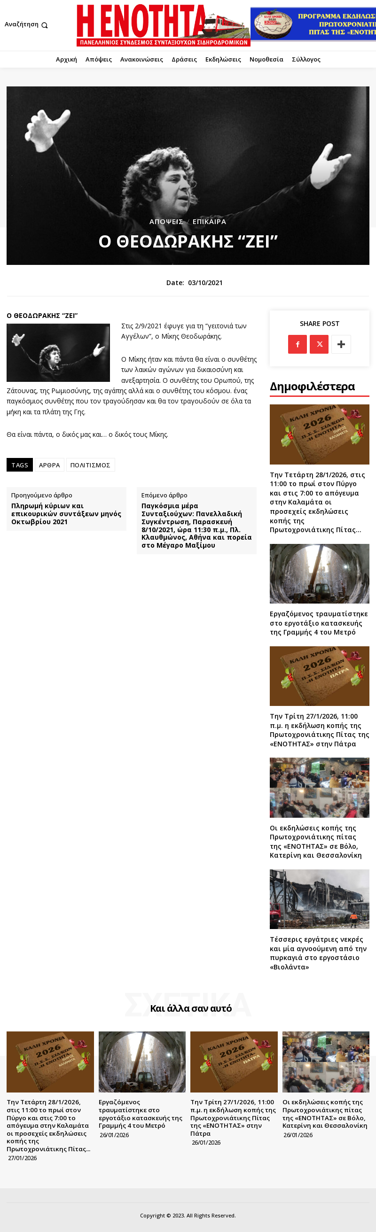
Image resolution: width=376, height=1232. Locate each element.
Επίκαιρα (210, 221)
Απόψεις (166, 221)
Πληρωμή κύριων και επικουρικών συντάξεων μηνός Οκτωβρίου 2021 (66, 514)
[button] (27, 25)
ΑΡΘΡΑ (49, 465)
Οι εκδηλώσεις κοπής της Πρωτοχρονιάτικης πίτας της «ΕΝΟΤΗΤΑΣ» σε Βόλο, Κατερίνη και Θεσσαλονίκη (316, 841)
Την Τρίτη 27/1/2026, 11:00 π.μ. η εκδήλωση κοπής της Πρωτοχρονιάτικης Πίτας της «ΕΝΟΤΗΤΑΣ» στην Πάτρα (319, 730)
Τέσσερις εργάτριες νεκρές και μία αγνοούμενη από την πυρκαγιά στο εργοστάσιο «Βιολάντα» (318, 953)
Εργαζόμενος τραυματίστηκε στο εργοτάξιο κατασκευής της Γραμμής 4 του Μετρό (319, 622)
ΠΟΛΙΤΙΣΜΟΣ (90, 465)
